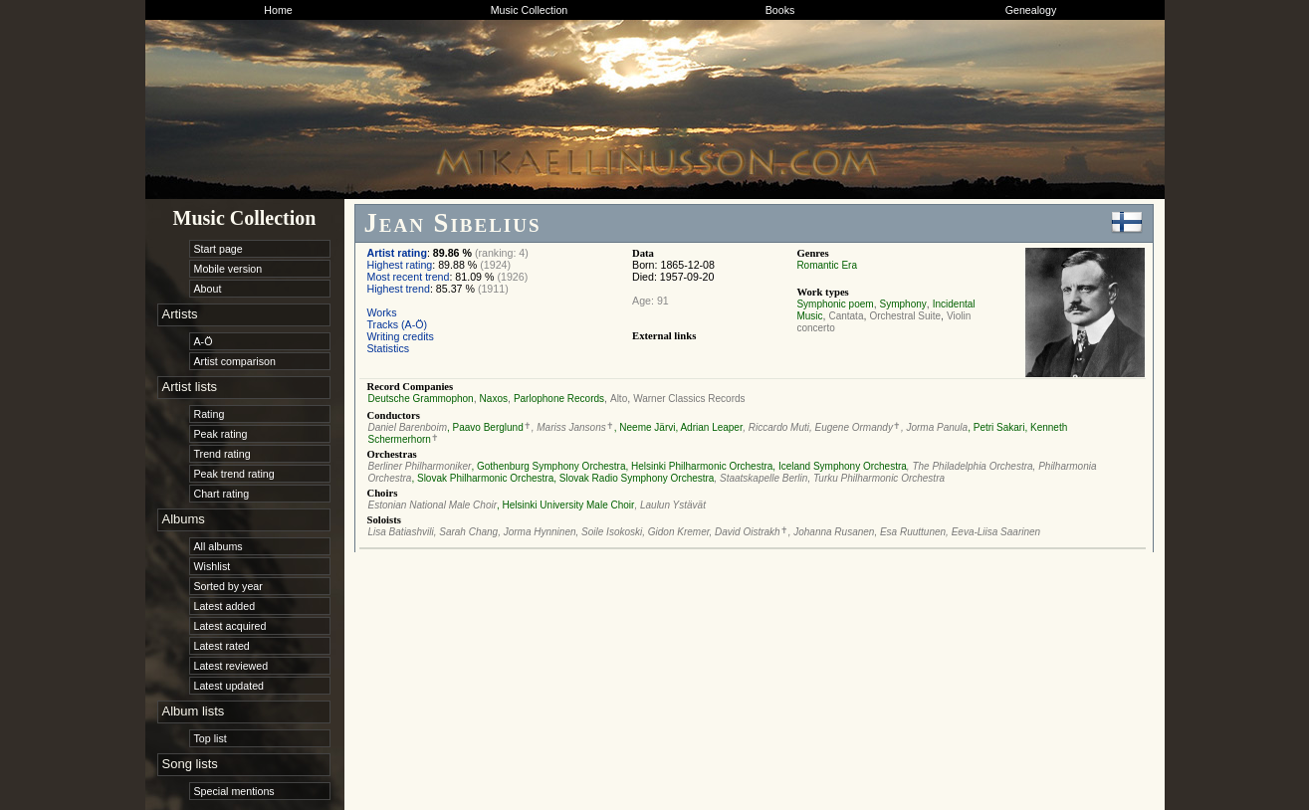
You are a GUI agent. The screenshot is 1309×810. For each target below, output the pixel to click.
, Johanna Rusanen (831, 531)
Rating (209, 414)
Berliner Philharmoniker (420, 466)
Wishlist (212, 566)
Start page (218, 249)
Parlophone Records (559, 398)
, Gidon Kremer (675, 531)
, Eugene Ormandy (851, 427)
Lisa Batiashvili (401, 531)
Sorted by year (228, 586)
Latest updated (229, 686)
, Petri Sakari (996, 427)
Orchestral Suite (905, 315)
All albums (218, 546)
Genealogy (1031, 10)
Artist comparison (235, 361)
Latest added (225, 606)
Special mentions (234, 791)
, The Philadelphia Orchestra (970, 466)
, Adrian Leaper (709, 427)
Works (382, 312)
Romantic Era (826, 265)
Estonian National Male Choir (433, 505)
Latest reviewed (231, 666)
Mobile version (228, 269)
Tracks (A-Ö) (397, 324)
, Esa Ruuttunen (910, 531)
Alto (618, 398)
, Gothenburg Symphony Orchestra (548, 466)
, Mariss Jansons (569, 427)
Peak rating (221, 434)
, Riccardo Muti (776, 427)
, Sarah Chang (466, 531)
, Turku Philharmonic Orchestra (876, 478)
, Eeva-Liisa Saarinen (993, 531)
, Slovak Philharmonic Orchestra (482, 478)
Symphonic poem (834, 304)
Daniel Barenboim (408, 427)
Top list (210, 738)
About (208, 289)
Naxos (494, 398)
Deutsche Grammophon (421, 398)
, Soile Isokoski (609, 531)
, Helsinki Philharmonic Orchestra (699, 466)
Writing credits (400, 336)
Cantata (845, 315)
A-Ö (203, 341)
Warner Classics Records (689, 398)
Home (278, 10)
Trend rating (222, 454)
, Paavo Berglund (485, 427)
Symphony (903, 304)
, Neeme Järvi (645, 427)
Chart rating (222, 494)
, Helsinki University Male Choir (565, 505)
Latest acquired (230, 626)
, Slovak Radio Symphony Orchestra (633, 478)
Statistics (388, 348)
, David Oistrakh (745, 531)
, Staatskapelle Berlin (760, 478)
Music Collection (529, 10)
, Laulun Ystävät (670, 505)
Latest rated (222, 646)
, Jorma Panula (934, 427)
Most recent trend (408, 277)
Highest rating (400, 265)
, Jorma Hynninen (536, 531)
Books (780, 10)
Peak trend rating (234, 474)
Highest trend (398, 289)
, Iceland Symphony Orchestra (839, 466)
